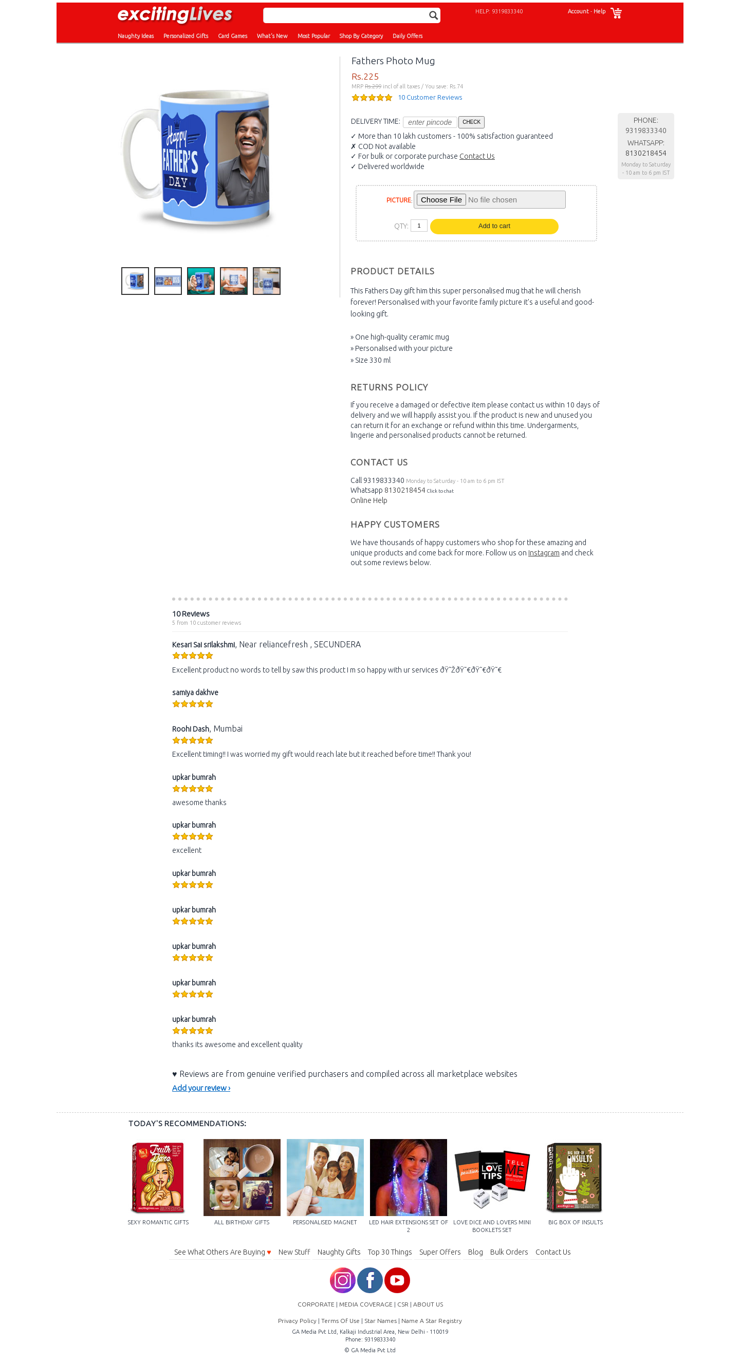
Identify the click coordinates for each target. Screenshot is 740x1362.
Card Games (232, 36)
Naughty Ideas (136, 36)
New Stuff (294, 1252)
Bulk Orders (509, 1252)
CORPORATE (316, 1304)
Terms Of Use (340, 1320)
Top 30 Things (390, 1252)
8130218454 (404, 490)
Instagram (544, 553)
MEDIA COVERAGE (366, 1304)
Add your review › (201, 1088)
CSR (403, 1304)
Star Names (380, 1320)
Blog (475, 1252)
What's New (272, 36)
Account (578, 11)
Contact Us (477, 156)
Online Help (368, 500)
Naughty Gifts (339, 1252)
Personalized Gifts (185, 36)
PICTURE (398, 200)
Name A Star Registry (431, 1320)
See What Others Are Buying (222, 1252)
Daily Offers (407, 36)
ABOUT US (428, 1304)
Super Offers (440, 1252)
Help (599, 11)
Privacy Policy (297, 1320)
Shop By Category (361, 36)
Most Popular (314, 36)
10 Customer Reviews (430, 97)
